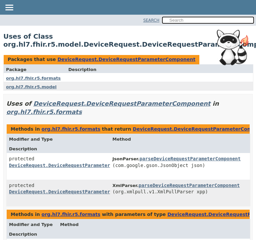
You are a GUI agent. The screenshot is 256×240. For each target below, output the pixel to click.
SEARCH (151, 20)
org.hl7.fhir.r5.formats (33, 78)
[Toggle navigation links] (9, 8)
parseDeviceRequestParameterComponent (190, 158)
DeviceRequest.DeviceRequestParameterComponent (126, 59)
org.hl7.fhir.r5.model (31, 86)
